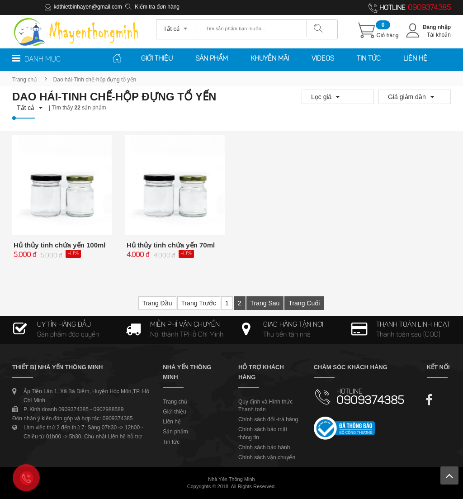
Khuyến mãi (269, 59)
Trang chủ (24, 79)
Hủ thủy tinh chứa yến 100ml (60, 245)
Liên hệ (415, 59)
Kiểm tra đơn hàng (157, 7)
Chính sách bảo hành (264, 447)
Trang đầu (157, 303)
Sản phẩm (211, 59)
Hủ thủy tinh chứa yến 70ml (171, 245)
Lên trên (449, 475)
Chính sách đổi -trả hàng (268, 419)
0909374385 (429, 8)
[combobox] (176, 25)
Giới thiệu (157, 59)
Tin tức (369, 59)
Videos (323, 59)
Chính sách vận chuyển (266, 457)
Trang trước (198, 303)
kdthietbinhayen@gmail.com (88, 7)
